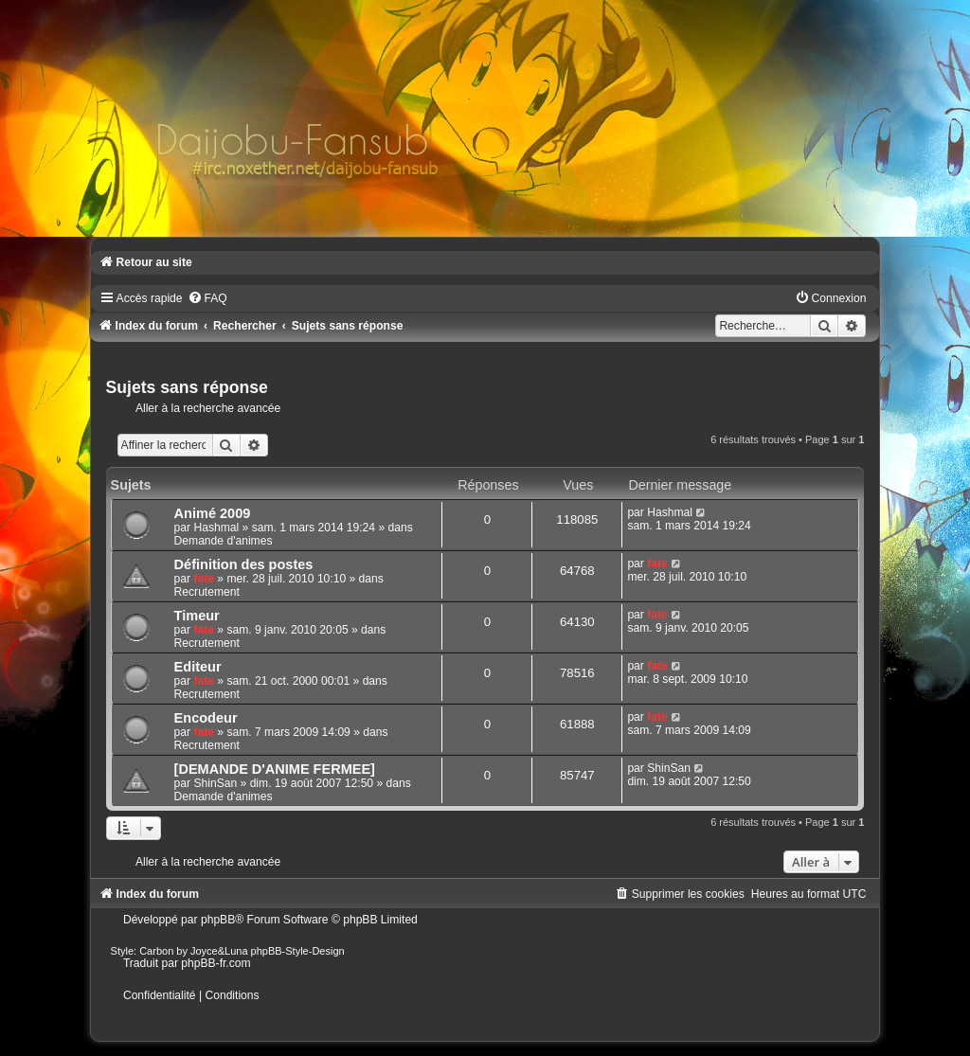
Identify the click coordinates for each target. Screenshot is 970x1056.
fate (203, 578)
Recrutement (207, 592)
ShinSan (215, 783)
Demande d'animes (223, 540)
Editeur (198, 666)
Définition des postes (244, 564)
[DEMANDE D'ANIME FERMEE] (274, 769)
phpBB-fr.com (215, 963)
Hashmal (216, 527)
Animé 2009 (212, 513)
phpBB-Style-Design (298, 951)
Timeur (197, 615)
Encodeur (206, 717)
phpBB (218, 919)
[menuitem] (207, 298)
